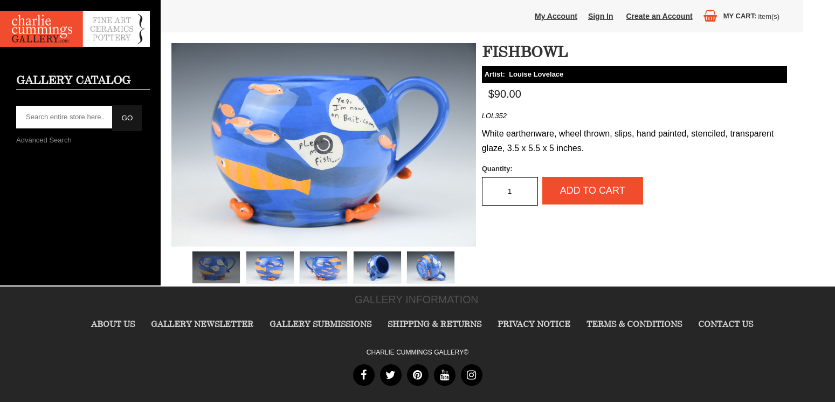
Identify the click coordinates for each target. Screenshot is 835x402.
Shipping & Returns (434, 324)
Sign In (600, 16)
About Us (113, 324)
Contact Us (725, 324)
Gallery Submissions (320, 324)
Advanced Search (44, 140)
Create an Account (659, 16)
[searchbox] (65, 117)
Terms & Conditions (634, 324)
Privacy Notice (534, 324)
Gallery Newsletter (202, 324)
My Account (556, 16)
